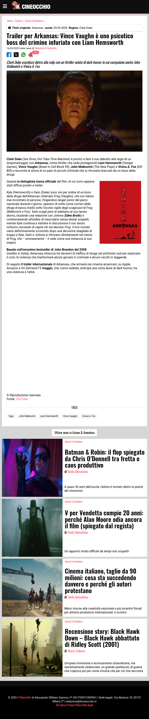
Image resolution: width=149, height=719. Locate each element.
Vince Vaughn (70, 416)
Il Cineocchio (24, 697)
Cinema (18, 21)
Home (9, 21)
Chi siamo (60, 705)
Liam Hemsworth (49, 416)
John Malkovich (27, 416)
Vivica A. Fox (88, 416)
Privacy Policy (74, 705)
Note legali (88, 705)
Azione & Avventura (34, 21)
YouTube (22, 399)
